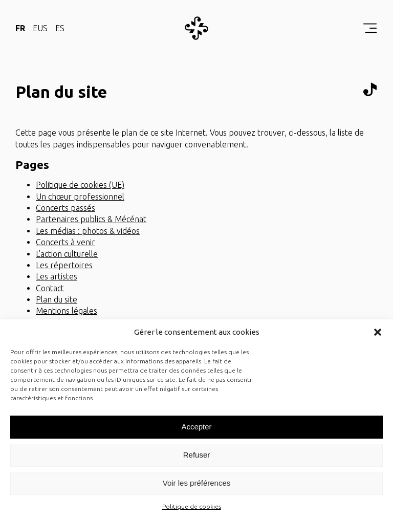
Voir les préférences (197, 483)
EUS (40, 28)
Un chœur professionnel (80, 196)
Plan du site (56, 299)
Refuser (196, 454)
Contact (50, 288)
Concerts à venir (65, 242)
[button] (378, 332)
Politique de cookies (191, 506)
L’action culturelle (67, 253)
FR (20, 28)
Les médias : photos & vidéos (88, 230)
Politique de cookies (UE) (80, 184)
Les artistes (56, 276)
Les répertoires (64, 265)
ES (59, 28)
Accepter (196, 426)
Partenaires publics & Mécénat (91, 219)
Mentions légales (66, 310)
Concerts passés (65, 207)
